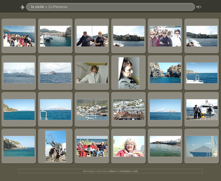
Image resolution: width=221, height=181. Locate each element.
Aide (135, 171)
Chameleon (125, 171)
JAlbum (112, 171)
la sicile (37, 7)
